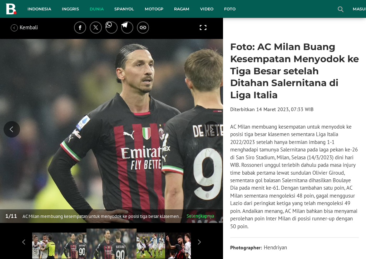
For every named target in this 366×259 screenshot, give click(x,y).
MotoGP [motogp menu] (154, 8)
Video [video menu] (206, 8)
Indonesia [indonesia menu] (39, 8)
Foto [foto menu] (230, 8)
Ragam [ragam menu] (181, 8)
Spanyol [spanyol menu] (124, 8)
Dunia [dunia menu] (97, 8)
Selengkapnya (200, 216)
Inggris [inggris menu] (70, 8)
